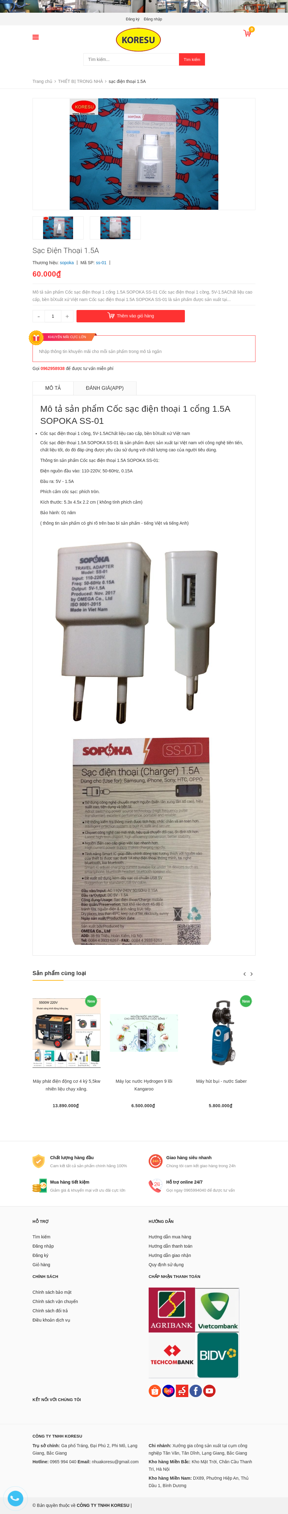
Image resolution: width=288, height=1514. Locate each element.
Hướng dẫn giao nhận (170, 1255)
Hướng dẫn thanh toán (170, 1246)
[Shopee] (155, 1390)
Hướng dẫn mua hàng (170, 1236)
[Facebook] (196, 1390)
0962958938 (53, 368)
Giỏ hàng (41, 1264)
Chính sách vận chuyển (55, 1301)
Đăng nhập (153, 19)
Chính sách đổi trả (50, 1310)
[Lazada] (169, 1390)
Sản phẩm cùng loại (59, 973)
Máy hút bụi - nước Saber (221, 1081)
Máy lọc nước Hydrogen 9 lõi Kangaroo (144, 1085)
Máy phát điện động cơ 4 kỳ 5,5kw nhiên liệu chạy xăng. (66, 1085)
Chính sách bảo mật (52, 1292)
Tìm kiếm (192, 59)
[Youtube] (209, 1390)
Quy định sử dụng (166, 1264)
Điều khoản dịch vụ (51, 1320)
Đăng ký (133, 19)
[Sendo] (182, 1390)
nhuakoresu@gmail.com (115, 1461)
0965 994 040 (63, 1461)
